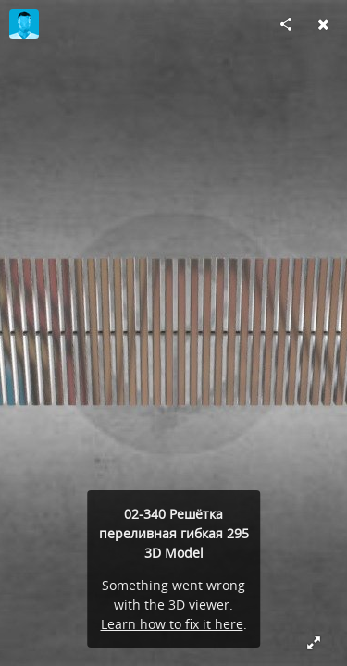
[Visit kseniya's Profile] (24, 24)
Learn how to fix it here (172, 624)
